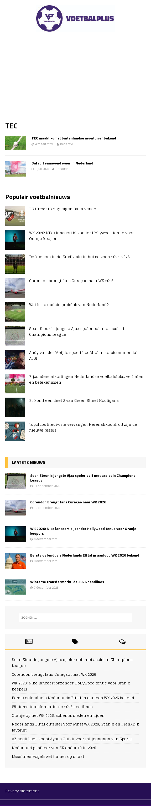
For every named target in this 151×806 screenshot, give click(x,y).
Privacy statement (22, 791)
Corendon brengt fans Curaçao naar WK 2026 (71, 280)
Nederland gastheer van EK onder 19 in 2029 (54, 747)
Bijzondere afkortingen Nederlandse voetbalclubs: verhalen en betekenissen (86, 379)
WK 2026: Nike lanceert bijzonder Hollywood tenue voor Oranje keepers (81, 235)
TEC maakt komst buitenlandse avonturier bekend (74, 138)
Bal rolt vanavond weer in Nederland (62, 163)
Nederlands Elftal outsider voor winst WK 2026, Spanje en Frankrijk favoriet (75, 727)
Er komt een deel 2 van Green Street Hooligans (74, 400)
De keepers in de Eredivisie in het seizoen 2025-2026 (79, 256)
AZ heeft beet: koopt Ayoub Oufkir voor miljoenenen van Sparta (72, 738)
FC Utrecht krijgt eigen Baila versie (62, 209)
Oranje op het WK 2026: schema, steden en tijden (58, 715)
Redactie (66, 144)
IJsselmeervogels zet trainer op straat (48, 756)
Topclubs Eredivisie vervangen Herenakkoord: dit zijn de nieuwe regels (83, 427)
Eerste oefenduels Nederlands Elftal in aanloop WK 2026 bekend (84, 555)
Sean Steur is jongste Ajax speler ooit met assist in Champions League (78, 331)
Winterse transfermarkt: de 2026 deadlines (67, 581)
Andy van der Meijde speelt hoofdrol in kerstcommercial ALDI (83, 355)
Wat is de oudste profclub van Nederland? (68, 304)
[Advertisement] (75, 76)
